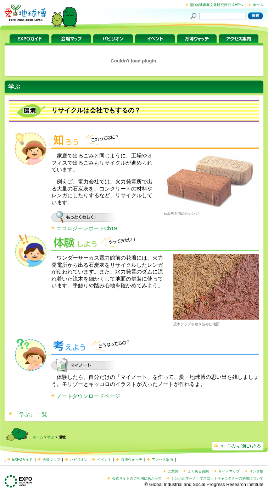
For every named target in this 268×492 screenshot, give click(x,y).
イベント (155, 38)
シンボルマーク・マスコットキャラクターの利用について (217, 478)
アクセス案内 (238, 38)
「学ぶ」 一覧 (30, 414)
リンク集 (256, 471)
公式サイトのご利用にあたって (137, 478)
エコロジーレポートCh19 (86, 228)
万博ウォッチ (197, 38)
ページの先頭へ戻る (237, 446)
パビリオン (113, 38)
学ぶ (50, 437)
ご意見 (173, 471)
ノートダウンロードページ (88, 396)
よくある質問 (198, 471)
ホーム (258, 5)
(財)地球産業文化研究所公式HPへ (217, 5)
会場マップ (71, 38)
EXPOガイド (29, 38)
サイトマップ (229, 471)
